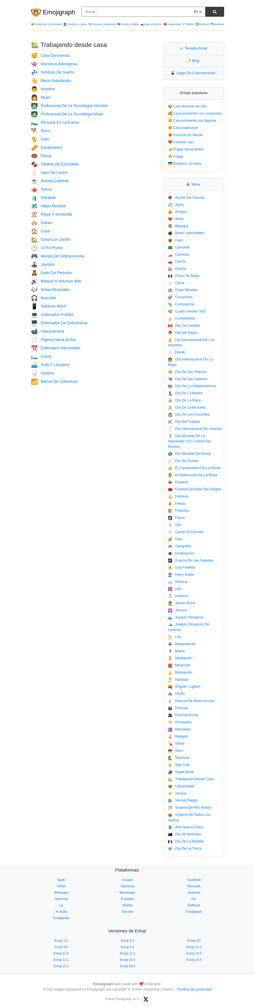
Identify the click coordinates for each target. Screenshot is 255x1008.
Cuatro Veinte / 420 (187, 311)
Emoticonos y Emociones (46, 24)
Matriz (176, 651)
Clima (176, 283)
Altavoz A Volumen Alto (56, 281)
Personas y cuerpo (75, 24)
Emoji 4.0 (61, 947)
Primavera (179, 722)
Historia (177, 582)
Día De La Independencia (192, 386)
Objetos (188, 24)
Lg (61, 905)
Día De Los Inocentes (189, 414)
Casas (41, 222)
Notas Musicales (50, 289)
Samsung (127, 886)
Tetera (41, 189)
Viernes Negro (183, 800)
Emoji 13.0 (194, 953)
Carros (177, 261)
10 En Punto (47, 247)
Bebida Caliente (50, 181)
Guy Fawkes (181, 567)
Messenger (127, 892)
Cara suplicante (183, 128)
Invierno (178, 596)
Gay (175, 539)
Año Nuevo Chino (185, 827)
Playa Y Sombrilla (51, 214)
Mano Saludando (51, 80)
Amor (176, 219)
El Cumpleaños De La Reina (194, 468)
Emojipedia (61, 918)
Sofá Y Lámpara (50, 364)
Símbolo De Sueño (52, 72)
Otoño (176, 694)
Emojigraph (59, 12)
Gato (40, 139)
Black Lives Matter (186, 233)
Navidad (178, 680)
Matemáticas (181, 644)
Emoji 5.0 (127, 947)
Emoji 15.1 (61, 966)
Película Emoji (183, 715)
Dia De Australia (184, 834)
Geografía (179, 546)
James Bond (181, 603)
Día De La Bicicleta (187, 407)
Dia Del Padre (182, 333)
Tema (194, 184)
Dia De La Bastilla (186, 841)
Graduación (181, 553)
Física (176, 518)
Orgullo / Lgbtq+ (184, 687)
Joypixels (193, 892)
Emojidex (127, 899)
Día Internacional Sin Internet (195, 429)
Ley (174, 637)
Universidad (181, 786)
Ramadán (179, 729)
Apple (61, 879)
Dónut (41, 156)
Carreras (178, 254)
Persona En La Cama (55, 122)
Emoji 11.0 (194, 947)
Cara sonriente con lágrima (192, 121)
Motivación (180, 672)
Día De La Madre (185, 393)
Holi (174, 589)
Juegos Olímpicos (186, 617)
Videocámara (47, 331)
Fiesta (176, 503)
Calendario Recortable (55, 348)
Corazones (180, 297)
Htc (193, 899)
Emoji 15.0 (194, 959)
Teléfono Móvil (48, 306)
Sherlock (178, 758)
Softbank (194, 905)
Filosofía (178, 510)
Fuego (175, 156)
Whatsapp (61, 892)
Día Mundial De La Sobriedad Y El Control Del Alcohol (189, 441)
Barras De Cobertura (54, 381)
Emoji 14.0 (127, 959)
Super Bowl (180, 772)
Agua (175, 204)
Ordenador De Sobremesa (59, 323)
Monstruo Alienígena (54, 64)
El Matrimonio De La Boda (192, 475)
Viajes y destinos (151, 24)
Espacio (178, 482)
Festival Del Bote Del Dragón (195, 489)
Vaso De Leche (49, 172)
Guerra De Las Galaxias (191, 560)
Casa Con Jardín (51, 239)
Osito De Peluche (51, 273)
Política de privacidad (195, 989)
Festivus (178, 496)
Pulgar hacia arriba (185, 149)
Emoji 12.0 (61, 953)
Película (178, 708)
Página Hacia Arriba (53, 339)
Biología (178, 226)
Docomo (127, 911)
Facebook (194, 879)
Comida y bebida (128, 24)
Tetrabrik (43, 197)
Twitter (61, 886)
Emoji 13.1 (61, 959)
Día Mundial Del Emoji (189, 454)
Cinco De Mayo (184, 276)
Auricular (43, 298)
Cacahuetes (46, 147)
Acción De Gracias (186, 198)
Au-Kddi (61, 911)
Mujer (41, 97)
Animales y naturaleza (102, 24)
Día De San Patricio (187, 372)
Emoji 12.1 (127, 953)
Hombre (43, 89)
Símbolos (202, 24)
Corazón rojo (181, 142)
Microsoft (193, 886)
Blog (193, 61)
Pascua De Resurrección (191, 701)
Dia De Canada (184, 325)
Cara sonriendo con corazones (195, 113)
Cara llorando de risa (187, 106)
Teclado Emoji (194, 48)
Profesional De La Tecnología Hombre (69, 105)
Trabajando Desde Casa (191, 779)
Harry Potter (181, 575)
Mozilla (127, 905)
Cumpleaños (181, 318)
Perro (40, 131)
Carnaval (178, 247)
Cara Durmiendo (50, 55)
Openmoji (61, 899)
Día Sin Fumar (183, 461)
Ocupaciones (172, 24)
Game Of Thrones (186, 532)
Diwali (176, 352)
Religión (178, 736)
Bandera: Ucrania (184, 164)
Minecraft (179, 665)
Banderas (217, 24)
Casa (40, 231)
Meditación (180, 658)
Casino (177, 269)
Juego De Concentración (193, 73)
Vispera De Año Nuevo (189, 807)
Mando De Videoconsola (57, 256)
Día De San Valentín (188, 379)
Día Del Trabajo (184, 422)
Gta (174, 525)
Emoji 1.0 (61, 940)
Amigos (177, 212)
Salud (176, 743)
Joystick (43, 264)
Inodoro (42, 373)
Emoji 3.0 (194, 940)
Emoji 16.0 (127, 966)
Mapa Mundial (48, 206)
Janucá (177, 610)
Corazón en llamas (185, 135)
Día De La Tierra (184, 848)
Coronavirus (181, 304)
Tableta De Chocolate (55, 164)
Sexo (175, 751)
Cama (41, 356)
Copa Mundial (182, 290)
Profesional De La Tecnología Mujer (67, 114)
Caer (175, 240)
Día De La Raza (184, 400)
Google (127, 879)
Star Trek (179, 765)
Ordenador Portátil (52, 314)
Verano (177, 793)
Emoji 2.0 (127, 940)
